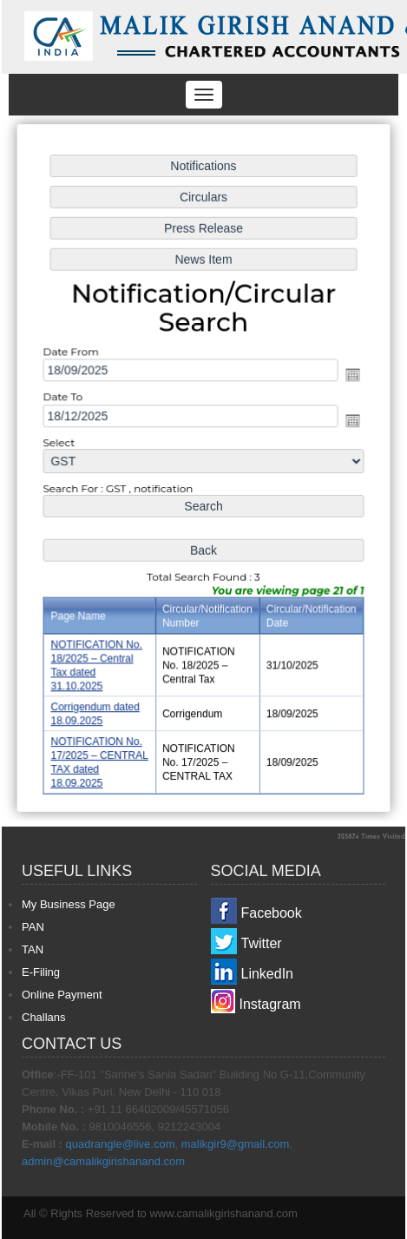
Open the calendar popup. (351, 376)
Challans (44, 1017)
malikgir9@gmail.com (235, 1143)
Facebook (271, 913)
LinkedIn (267, 973)
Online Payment (62, 994)
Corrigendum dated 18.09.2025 (96, 711)
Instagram (270, 1004)
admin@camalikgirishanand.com (103, 1161)
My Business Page (68, 904)
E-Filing (41, 972)
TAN (32, 949)
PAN (33, 926)
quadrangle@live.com (120, 1143)
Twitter (261, 943)
